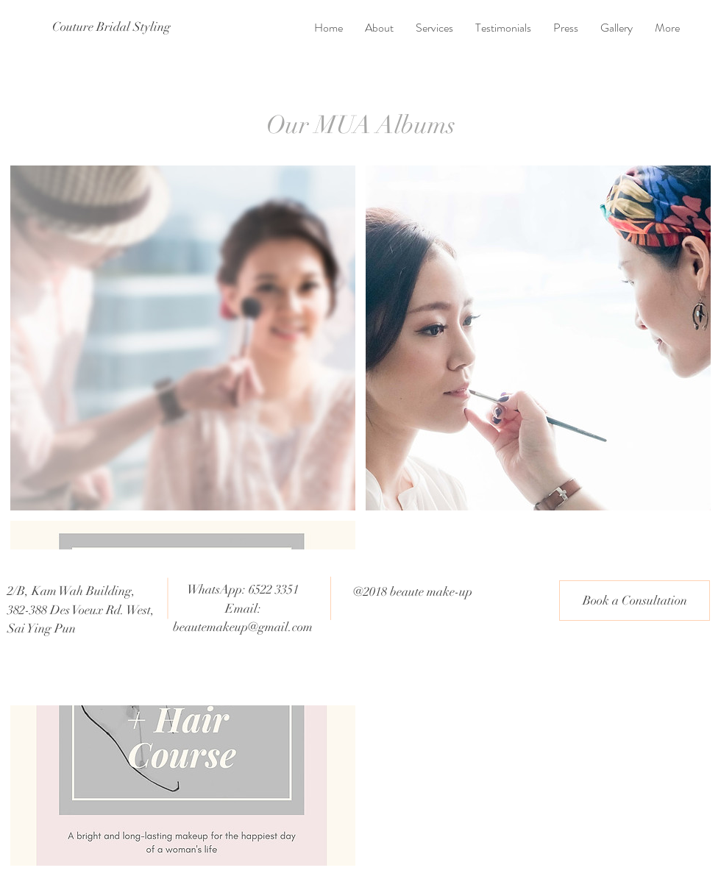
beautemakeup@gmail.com (243, 627)
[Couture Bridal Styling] (111, 27)
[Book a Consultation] (634, 600)
